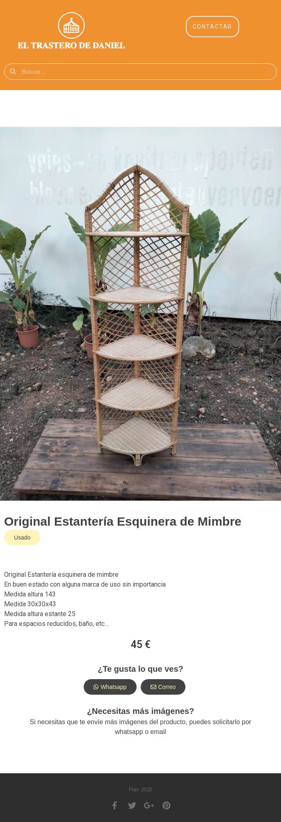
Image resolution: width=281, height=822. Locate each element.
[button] (212, 26)
